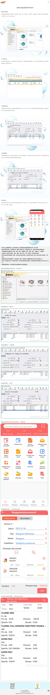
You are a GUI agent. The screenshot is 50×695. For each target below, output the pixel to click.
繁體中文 (27, 690)
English (22, 690)
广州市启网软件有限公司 (25, 692)
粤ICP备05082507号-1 (29, 693)
